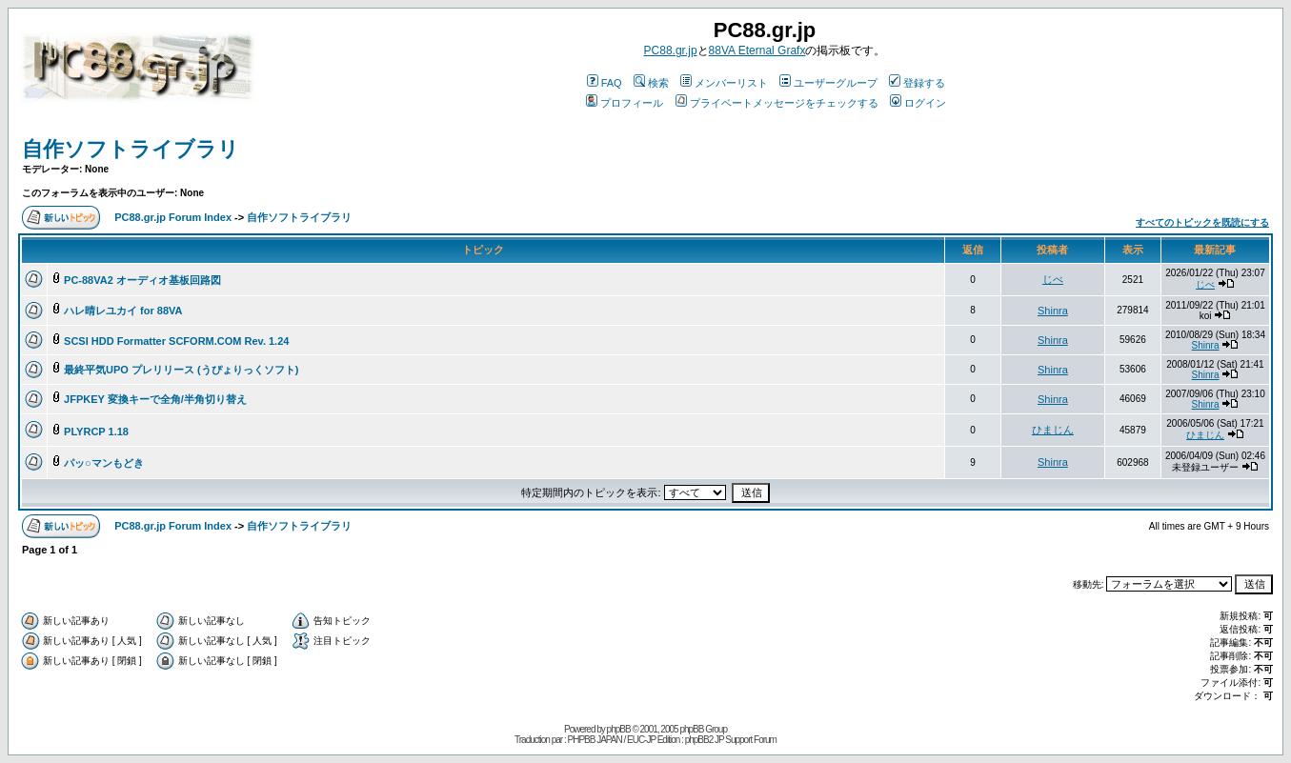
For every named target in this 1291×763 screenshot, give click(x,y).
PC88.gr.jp (670, 50)
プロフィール (624, 103)
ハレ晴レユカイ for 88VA (123, 310)
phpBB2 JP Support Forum (731, 739)
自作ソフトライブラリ (130, 149)
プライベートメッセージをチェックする (777, 103)
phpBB (619, 729)
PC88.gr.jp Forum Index (173, 217)
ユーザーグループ (828, 83)
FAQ (604, 83)
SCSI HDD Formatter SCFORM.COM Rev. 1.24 (176, 341)
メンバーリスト (724, 83)
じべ (1052, 279)
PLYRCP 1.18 (96, 431)
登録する (917, 83)
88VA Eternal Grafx (757, 50)
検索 (651, 83)
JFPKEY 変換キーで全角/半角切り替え (155, 399)
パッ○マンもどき (104, 463)
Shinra (1053, 310)
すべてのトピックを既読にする (1202, 222)
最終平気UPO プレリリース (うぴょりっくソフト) (181, 369)
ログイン (918, 103)
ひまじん (1053, 429)
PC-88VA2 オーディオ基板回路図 (142, 280)
